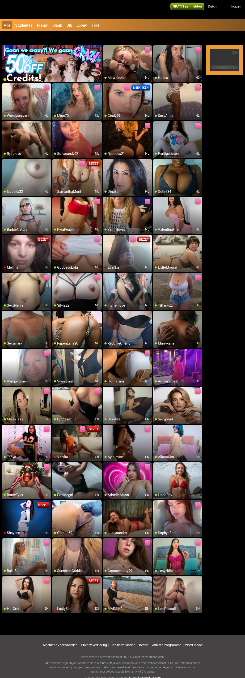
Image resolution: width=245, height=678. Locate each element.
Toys (96, 25)
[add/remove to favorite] (106, 37)
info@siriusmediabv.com (145, 666)
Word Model (194, 634)
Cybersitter (148, 660)
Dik (69, 25)
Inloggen (234, 9)
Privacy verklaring (94, 634)
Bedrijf (143, 634)
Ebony (81, 25)
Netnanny (131, 660)
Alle (7, 25)
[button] (215, 9)
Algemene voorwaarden (60, 634)
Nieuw (42, 25)
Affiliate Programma (167, 634)
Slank (57, 25)
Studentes (23, 25)
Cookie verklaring (122, 634)
